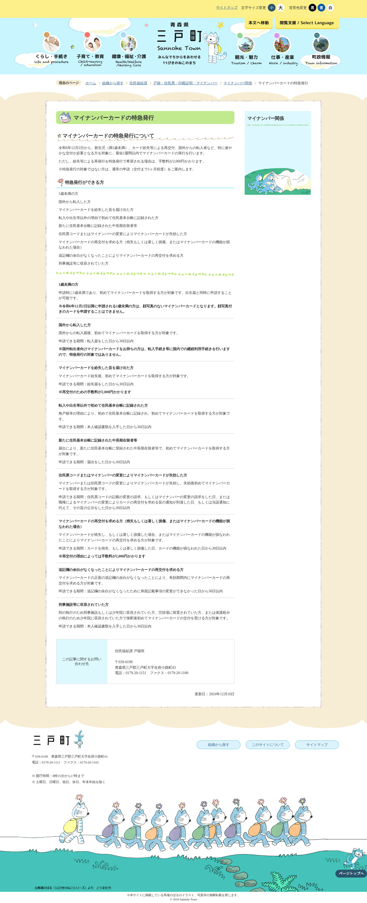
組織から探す (113, 83)
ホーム (90, 83)
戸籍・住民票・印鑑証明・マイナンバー (185, 83)
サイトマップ (227, 7)
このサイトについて (268, 745)
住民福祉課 (138, 83)
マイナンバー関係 (238, 83)
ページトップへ (351, 860)
